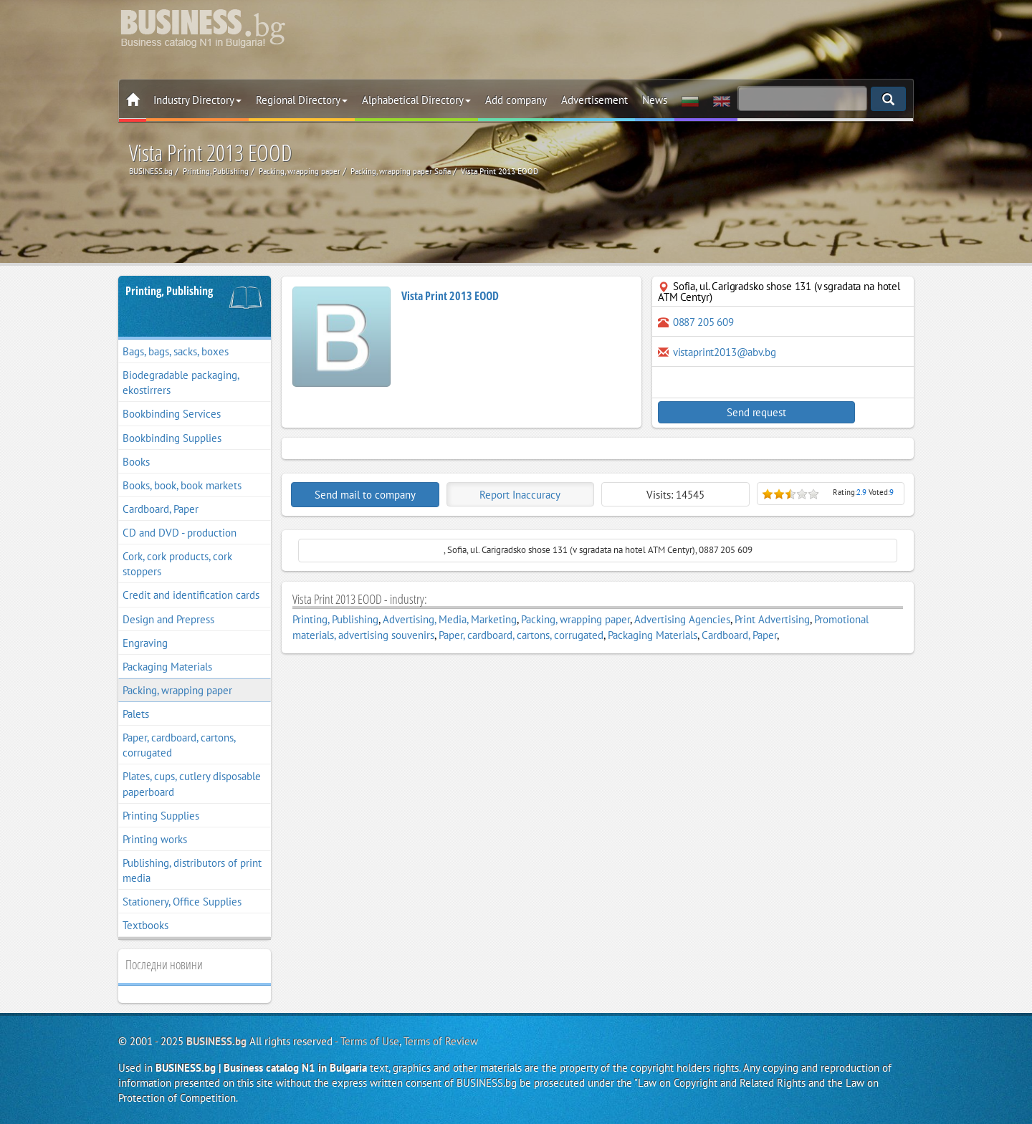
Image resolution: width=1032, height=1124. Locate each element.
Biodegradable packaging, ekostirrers (181, 382)
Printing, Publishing (169, 291)
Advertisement (594, 100)
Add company (516, 100)
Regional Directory (302, 100)
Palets (136, 714)
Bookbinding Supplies (172, 438)
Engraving (145, 643)
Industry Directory (197, 100)
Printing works (155, 839)
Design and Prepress (168, 619)
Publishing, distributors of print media (192, 870)
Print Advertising (772, 619)
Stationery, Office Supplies (182, 901)
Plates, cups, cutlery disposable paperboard (192, 783)
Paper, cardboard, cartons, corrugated (179, 745)
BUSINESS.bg (216, 1041)
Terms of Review (440, 1041)
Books (136, 462)
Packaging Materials (167, 666)
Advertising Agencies (682, 619)
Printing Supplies (161, 815)
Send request (720, 412)
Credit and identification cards (191, 595)
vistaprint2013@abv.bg (724, 352)
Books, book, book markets (182, 485)
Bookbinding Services (172, 414)
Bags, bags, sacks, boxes (176, 351)
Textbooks (145, 925)
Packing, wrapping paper (177, 690)
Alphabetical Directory (416, 100)
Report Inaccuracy (519, 494)
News (654, 100)
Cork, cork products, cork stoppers (177, 563)
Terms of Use (369, 1041)
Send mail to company (365, 494)
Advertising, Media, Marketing (450, 619)
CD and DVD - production (179, 532)
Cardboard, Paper (161, 509)
